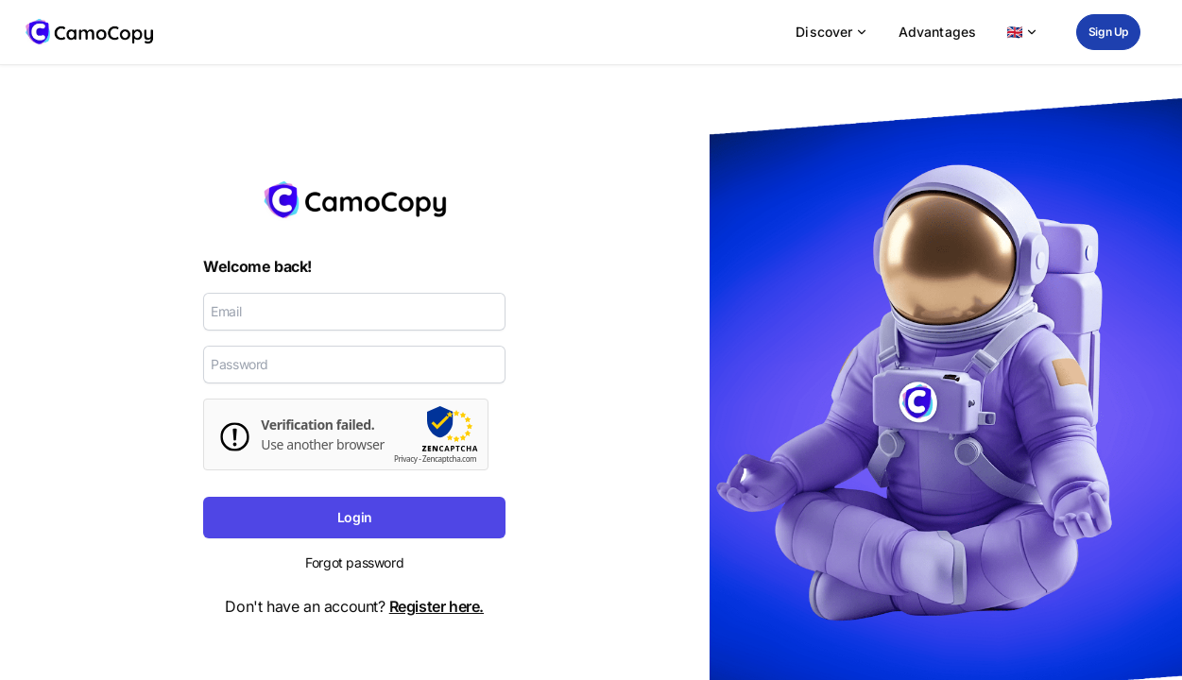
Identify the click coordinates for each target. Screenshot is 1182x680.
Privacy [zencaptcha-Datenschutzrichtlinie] (406, 459)
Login (354, 517)
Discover (831, 32)
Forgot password (354, 562)
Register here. (436, 606)
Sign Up (1108, 32)
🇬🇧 (1022, 32)
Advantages (938, 32)
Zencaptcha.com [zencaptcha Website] (449, 459)
